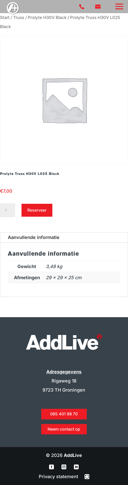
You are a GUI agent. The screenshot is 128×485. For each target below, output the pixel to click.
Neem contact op (64, 429)
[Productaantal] (7, 210)
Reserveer (37, 210)
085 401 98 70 (64, 413)
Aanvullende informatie (33, 237)
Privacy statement (59, 476)
